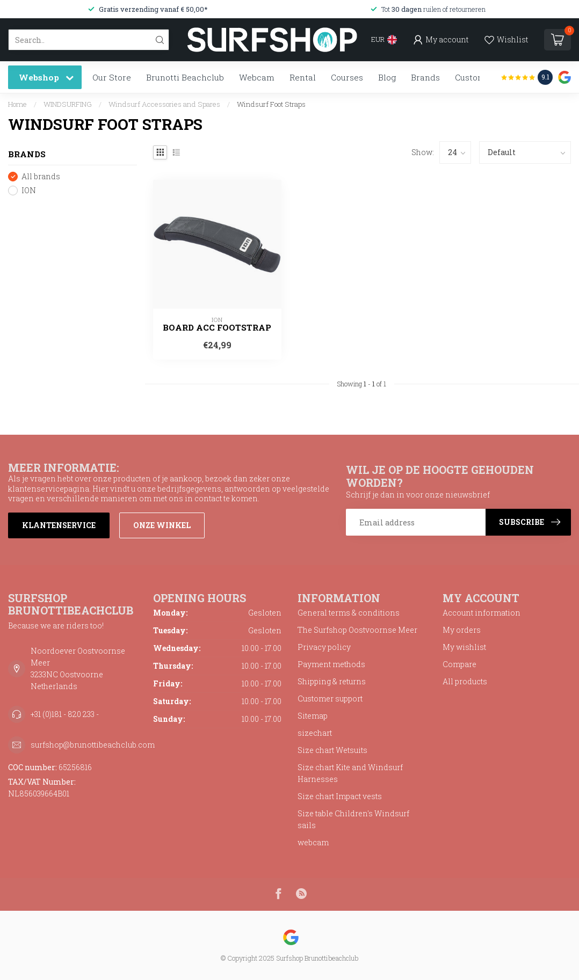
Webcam (256, 77)
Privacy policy (324, 647)
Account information (481, 613)
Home (17, 104)
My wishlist (464, 647)
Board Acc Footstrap (217, 327)
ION (28, 190)
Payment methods (331, 664)
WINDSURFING (68, 104)
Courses (347, 77)
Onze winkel (162, 525)
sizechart (315, 733)
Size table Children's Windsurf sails (353, 819)
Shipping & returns (332, 681)
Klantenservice (59, 525)
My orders (462, 630)
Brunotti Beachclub (185, 77)
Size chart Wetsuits (332, 750)
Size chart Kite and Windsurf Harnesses (350, 773)
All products (465, 681)
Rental (303, 77)
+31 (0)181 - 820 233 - (65, 714)
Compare (459, 664)
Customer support (330, 698)
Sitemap (313, 716)
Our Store (111, 77)
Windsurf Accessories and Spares (164, 104)
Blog (387, 77)
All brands (40, 176)
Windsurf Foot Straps (271, 104)
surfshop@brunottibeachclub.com (93, 745)
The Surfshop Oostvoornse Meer (357, 630)
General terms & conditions (349, 613)
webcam (313, 842)
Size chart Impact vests (340, 796)
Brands (425, 77)
